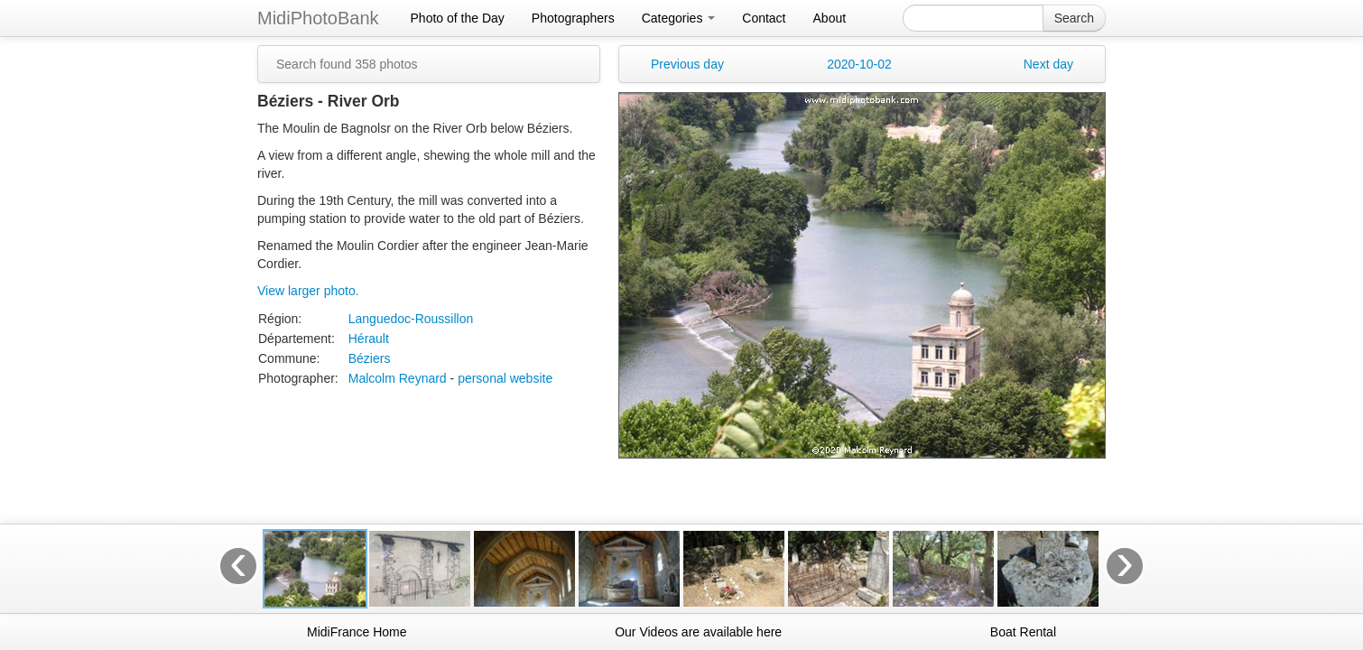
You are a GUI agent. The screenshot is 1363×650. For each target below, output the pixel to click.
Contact (763, 18)
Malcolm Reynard (397, 378)
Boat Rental (1023, 632)
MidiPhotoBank (318, 18)
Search (1074, 18)
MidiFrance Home (356, 632)
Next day (1048, 64)
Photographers (573, 18)
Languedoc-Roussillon (411, 318)
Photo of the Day (458, 18)
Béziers (369, 358)
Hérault (368, 338)
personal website (505, 378)
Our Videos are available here (698, 632)
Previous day (687, 64)
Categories (679, 18)
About (830, 18)
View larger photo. (308, 290)
